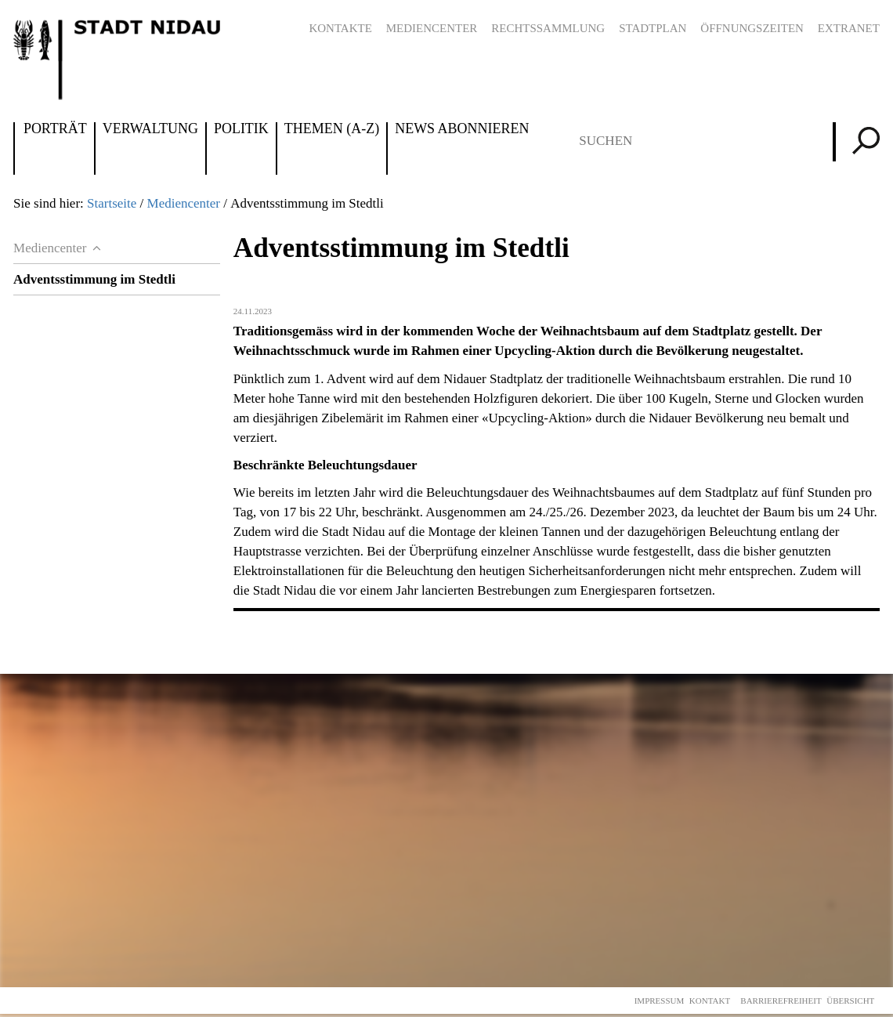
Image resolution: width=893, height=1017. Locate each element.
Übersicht (850, 1000)
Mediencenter (432, 28)
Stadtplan (652, 28)
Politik (241, 129)
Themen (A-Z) (331, 129)
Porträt (55, 129)
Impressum (659, 1000)
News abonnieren (462, 129)
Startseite (111, 203)
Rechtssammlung (548, 28)
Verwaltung (150, 129)
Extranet (849, 28)
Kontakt (709, 1000)
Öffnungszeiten (752, 28)
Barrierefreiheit (780, 1000)
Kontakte (340, 28)
